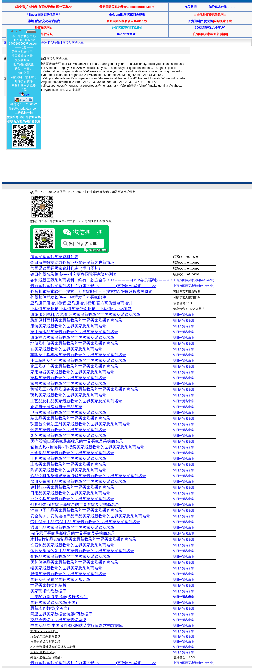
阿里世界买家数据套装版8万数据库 (61, 614)
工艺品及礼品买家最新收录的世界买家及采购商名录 (76, 401)
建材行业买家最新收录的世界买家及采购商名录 (72, 487)
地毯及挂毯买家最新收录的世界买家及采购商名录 (74, 343)
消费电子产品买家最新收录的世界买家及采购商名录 (76, 510)
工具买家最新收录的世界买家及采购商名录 (68, 458)
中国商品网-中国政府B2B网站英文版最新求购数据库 (76, 625)
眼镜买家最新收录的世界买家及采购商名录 (68, 574)
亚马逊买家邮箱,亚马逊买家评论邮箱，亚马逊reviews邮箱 (81, 309)
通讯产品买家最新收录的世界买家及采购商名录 (72, 527)
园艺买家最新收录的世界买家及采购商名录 (68, 435)
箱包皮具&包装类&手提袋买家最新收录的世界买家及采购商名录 (87, 447)
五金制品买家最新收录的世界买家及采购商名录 (72, 453)
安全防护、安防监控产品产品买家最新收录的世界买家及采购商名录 (90, 516)
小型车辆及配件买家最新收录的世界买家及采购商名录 (78, 360)
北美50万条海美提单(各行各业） (59, 597)
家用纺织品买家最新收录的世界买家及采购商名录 (74, 332)
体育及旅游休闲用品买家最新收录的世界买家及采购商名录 (82, 551)
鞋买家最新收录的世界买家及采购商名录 (66, 349)
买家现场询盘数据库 (48, 591)
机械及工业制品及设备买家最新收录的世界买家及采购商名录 (84, 389)
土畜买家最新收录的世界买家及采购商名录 (68, 464)
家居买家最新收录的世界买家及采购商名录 (68, 383)
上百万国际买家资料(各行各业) (193, 280)
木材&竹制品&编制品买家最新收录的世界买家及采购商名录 (83, 539)
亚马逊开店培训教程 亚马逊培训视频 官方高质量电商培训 (81, 303)
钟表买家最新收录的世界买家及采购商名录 (68, 430)
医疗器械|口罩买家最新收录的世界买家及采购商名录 (76, 441)
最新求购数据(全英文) (49, 608)
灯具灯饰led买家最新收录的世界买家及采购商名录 (74, 504)
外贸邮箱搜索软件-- (91, 291)
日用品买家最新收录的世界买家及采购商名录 (70, 493)
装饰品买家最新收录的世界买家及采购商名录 (70, 418)
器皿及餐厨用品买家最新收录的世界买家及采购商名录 (78, 481)
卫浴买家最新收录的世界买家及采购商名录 (68, 412)
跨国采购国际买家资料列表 (54, 257)
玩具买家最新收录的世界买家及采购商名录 (68, 395)
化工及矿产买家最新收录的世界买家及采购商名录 (74, 366)
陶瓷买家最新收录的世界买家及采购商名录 (68, 470)
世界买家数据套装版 (48, 585)
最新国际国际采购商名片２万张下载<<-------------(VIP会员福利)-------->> (93, 286)
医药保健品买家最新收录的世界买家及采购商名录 (74, 562)
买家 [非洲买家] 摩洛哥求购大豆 (62, 42)
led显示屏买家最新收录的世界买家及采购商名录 (72, 533)
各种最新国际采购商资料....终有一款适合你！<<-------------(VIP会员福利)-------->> (101, 280)
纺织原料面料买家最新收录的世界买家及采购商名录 (76, 320)
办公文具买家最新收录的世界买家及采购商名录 (72, 499)
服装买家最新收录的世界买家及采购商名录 (68, 326)
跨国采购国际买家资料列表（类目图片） (66, 268)
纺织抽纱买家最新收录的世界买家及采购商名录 (72, 337)
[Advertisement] (94, 113)
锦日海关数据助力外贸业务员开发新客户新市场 (72, 262)
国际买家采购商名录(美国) (53, 602)
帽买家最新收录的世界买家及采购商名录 (66, 568)
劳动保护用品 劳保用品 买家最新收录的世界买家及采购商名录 (85, 522)
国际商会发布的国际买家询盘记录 (60, 579)
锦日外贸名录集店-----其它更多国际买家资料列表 (73, 274)
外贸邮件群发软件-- (68, 297)
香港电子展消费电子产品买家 (56, 407)
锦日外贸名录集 (183, 314)
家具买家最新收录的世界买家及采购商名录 (68, 378)
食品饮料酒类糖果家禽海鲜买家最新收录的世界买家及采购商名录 (88, 476)
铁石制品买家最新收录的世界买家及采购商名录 (72, 545)
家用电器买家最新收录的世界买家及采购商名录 (72, 372)
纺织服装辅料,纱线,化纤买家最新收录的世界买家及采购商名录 (85, 314)
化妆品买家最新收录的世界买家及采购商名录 (70, 556)
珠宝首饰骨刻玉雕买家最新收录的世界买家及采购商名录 (80, 424)
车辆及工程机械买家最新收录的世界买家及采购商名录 (78, 355)
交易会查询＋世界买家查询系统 (58, 620)
